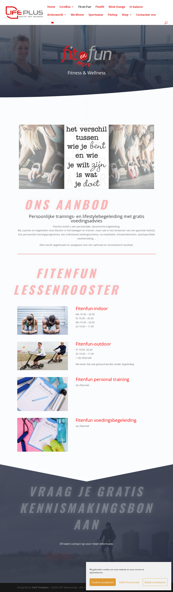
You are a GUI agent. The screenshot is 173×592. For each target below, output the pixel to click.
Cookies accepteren (102, 582)
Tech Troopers (40, 587)
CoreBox (65, 7)
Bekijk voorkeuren (155, 582)
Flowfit (99, 7)
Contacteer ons (146, 15)
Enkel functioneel (129, 582)
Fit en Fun (84, 7)
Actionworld (55, 15)
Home (51, 7)
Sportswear (96, 15)
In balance (136, 7)
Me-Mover (77, 15)
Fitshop (112, 15)
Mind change (117, 7)
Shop (125, 15)
